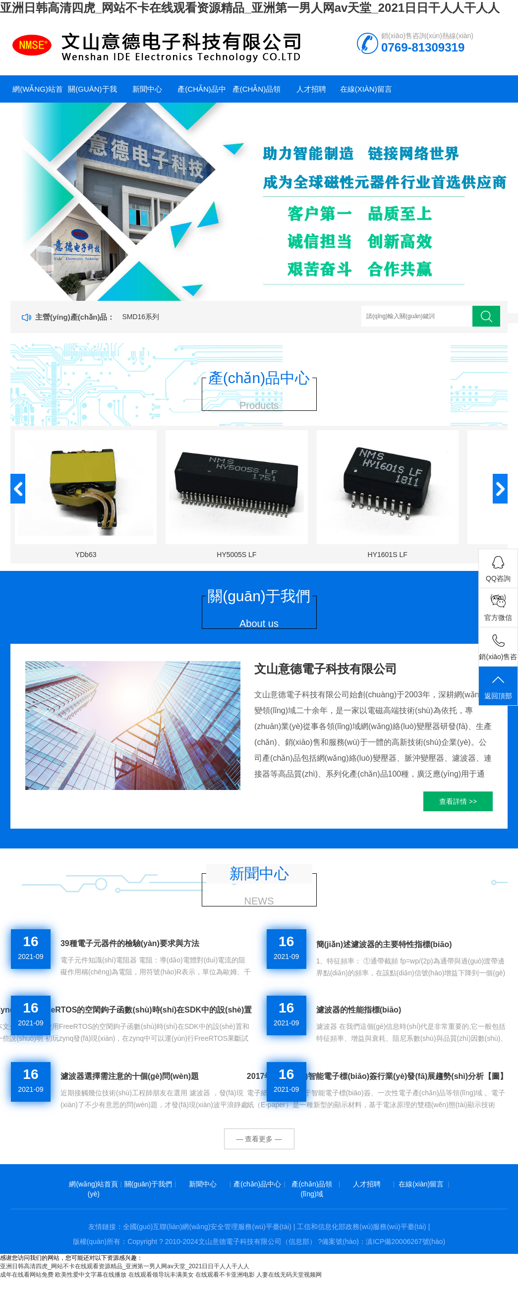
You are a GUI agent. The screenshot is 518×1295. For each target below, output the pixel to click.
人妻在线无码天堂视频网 (289, 1274)
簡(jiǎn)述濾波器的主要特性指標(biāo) (384, 944)
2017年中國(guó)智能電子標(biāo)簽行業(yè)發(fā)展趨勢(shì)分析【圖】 (377, 1076)
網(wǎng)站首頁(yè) (37, 94)
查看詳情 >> (458, 801)
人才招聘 (311, 89)
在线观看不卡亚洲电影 (225, 1274)
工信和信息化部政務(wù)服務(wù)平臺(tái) (361, 1227)
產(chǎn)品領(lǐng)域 (256, 94)
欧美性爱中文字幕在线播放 (90, 1274)
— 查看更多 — (259, 1139)
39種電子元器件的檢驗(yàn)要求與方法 (129, 943)
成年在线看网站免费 (27, 1274)
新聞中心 (147, 89)
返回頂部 (498, 687)
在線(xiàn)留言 (366, 89)
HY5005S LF (236, 555)
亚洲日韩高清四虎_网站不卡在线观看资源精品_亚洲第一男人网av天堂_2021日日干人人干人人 (250, 7)
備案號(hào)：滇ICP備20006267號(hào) (383, 1241)
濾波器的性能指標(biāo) (359, 1010)
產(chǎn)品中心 (201, 94)
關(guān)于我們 (92, 94)
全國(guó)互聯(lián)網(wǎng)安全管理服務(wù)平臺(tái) (207, 1227)
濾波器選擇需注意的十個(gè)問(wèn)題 (129, 1076)
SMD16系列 (140, 317)
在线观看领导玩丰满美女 (161, 1274)
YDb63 (86, 555)
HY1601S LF (387, 555)
